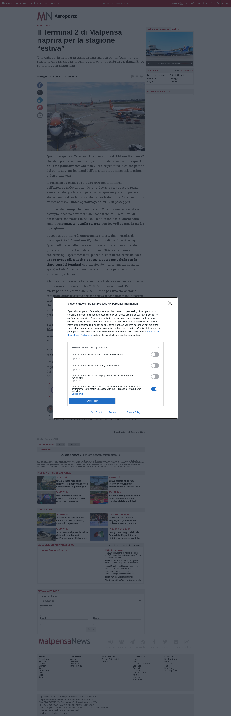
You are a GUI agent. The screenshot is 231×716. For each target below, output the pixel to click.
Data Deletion (97, 412)
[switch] (155, 354)
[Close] (171, 304)
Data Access (115, 412)
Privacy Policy (134, 412)
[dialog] (115, 358)
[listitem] (115, 347)
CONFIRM (92, 401)
